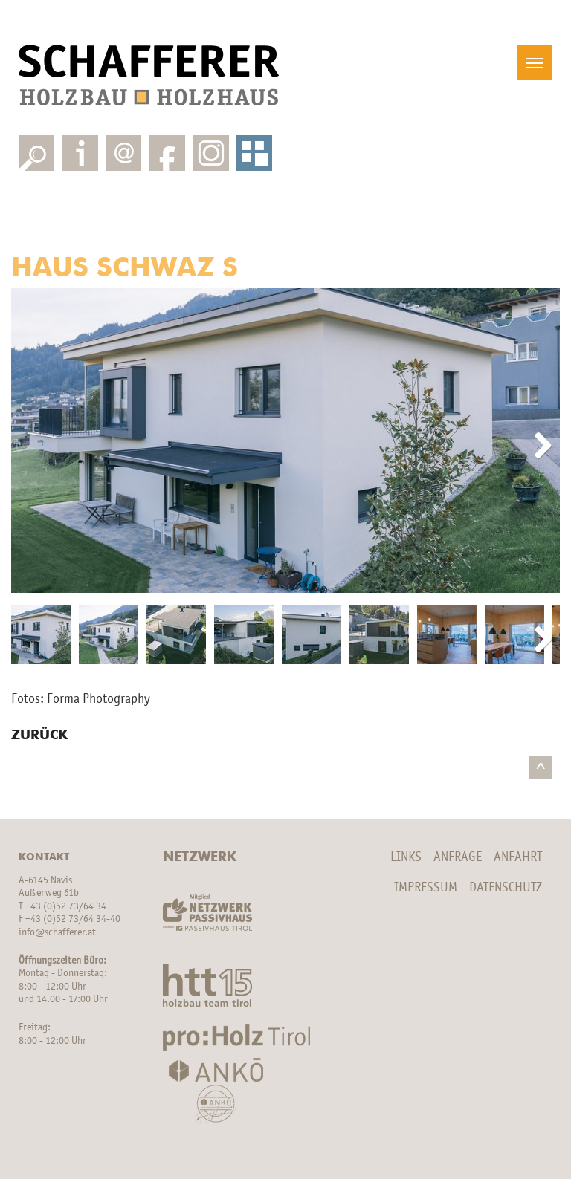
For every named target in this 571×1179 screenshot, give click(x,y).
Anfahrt (518, 857)
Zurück (39, 735)
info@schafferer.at (57, 933)
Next (537, 446)
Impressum (425, 887)
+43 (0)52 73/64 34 (65, 907)
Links (406, 857)
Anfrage (457, 857)
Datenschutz (505, 887)
